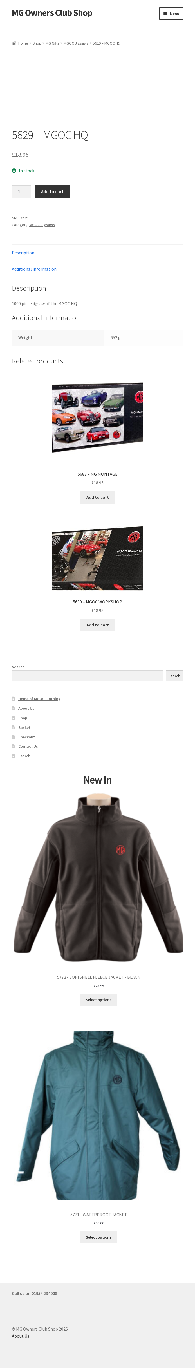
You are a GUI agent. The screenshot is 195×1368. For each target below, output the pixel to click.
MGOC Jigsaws (76, 43)
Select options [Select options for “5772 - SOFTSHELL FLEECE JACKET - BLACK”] (98, 999)
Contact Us (28, 746)
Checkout (26, 737)
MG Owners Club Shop (52, 12)
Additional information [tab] (34, 269)
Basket (24, 727)
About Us (26, 708)
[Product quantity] (21, 191)
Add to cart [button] (97, 497)
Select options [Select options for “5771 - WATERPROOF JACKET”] (98, 1237)
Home (23, 43)
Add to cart (52, 191)
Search (18, 666)
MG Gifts (52, 43)
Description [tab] (23, 252)
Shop (37, 43)
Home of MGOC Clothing (39, 698)
